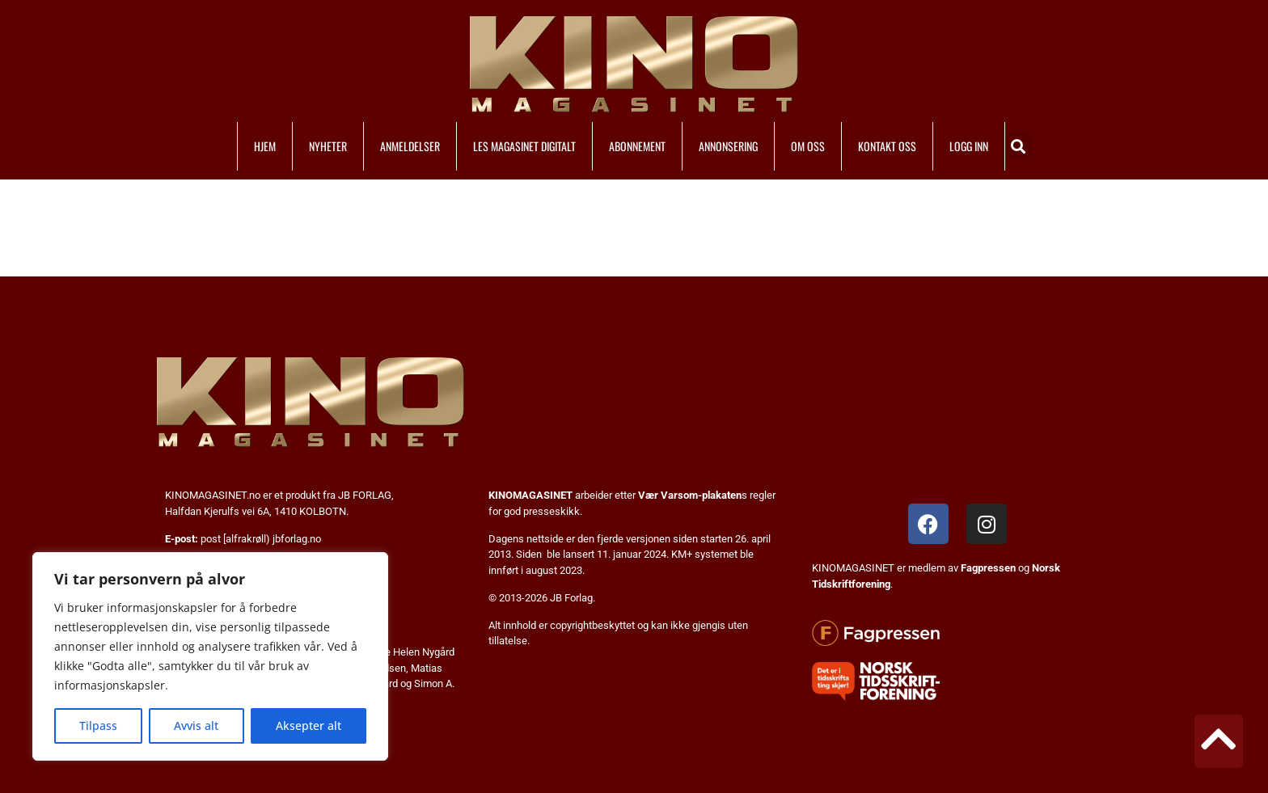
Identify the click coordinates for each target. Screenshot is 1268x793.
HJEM (265, 145)
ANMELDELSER (410, 145)
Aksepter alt (308, 725)
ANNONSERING (728, 145)
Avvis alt (196, 725)
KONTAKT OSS (887, 145)
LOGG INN (968, 145)
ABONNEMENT (637, 145)
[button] (1018, 146)
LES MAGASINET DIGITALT (524, 145)
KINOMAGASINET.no (212, 495)
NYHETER (328, 145)
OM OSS (808, 145)
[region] (210, 656)
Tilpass (98, 725)
